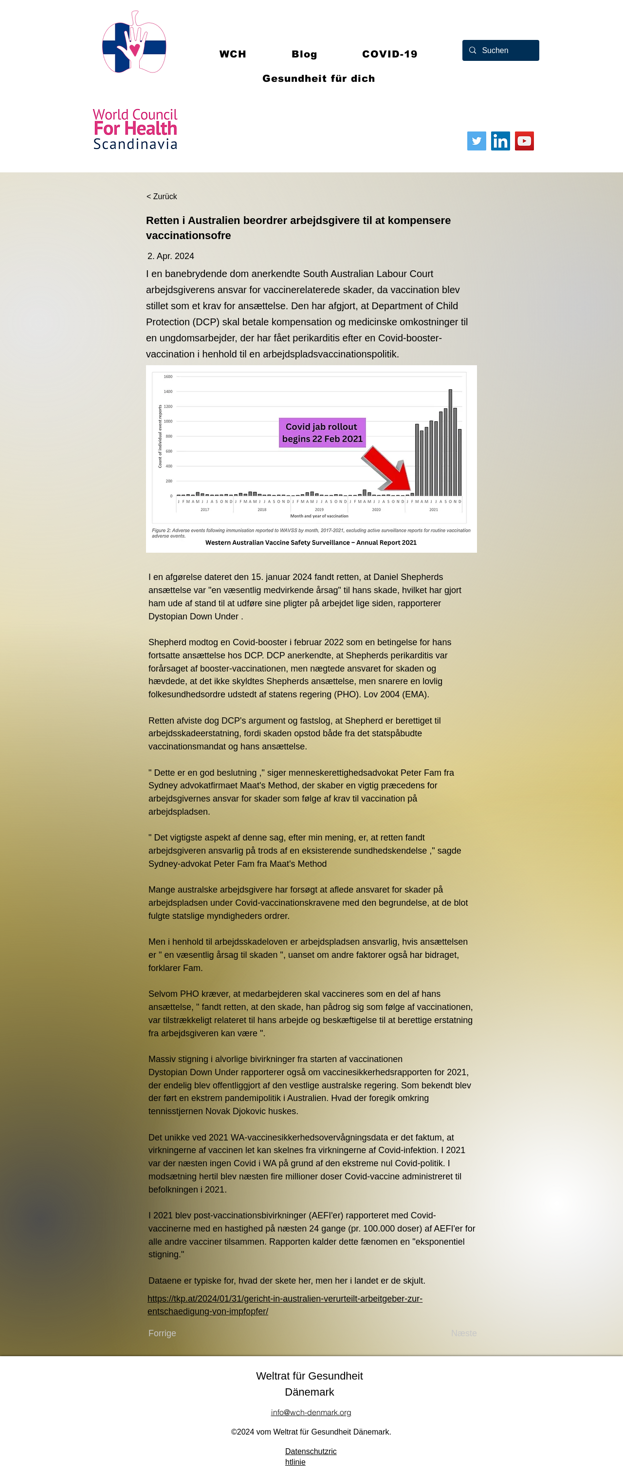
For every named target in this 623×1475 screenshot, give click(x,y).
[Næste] (452, 1334)
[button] (390, 54)
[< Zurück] (179, 196)
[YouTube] (524, 140)
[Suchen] (500, 50)
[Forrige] (180, 1334)
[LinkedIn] (500, 140)
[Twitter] (476, 140)
